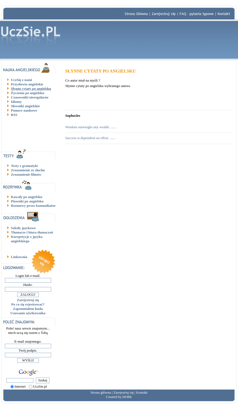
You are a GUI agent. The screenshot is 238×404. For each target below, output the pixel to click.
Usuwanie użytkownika (27, 313)
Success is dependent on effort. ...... (90, 138)
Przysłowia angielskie (27, 84)
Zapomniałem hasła (28, 309)
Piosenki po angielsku (27, 201)
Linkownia (19, 257)
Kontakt (141, 392)
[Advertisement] (29, 133)
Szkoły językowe (23, 228)
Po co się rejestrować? (28, 304)
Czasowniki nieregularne (29, 97)
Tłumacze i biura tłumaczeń (32, 232)
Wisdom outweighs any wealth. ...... (90, 127)
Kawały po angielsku (26, 197)
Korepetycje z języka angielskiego (26, 239)
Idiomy (16, 102)
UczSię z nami (21, 80)
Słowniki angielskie (25, 106)
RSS (14, 115)
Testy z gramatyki (24, 166)
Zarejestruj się (28, 300)
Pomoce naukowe (24, 110)
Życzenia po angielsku (27, 93)
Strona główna (101, 392)
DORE (127, 397)
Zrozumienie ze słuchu (28, 170)
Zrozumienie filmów (26, 174)
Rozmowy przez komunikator (33, 206)
